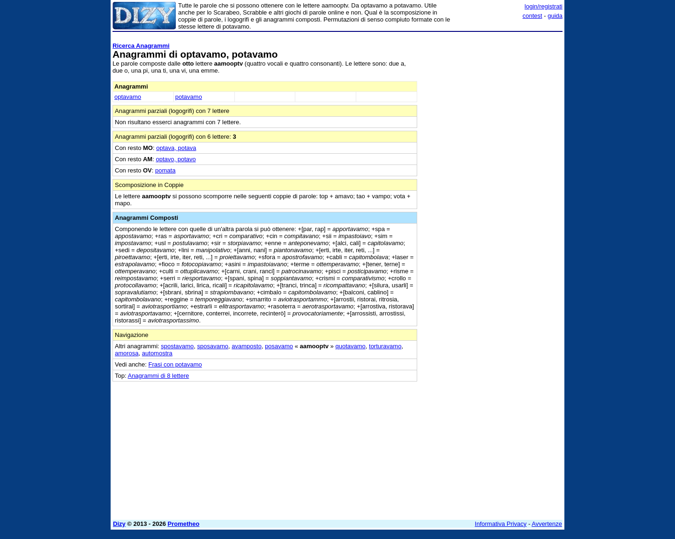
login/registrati (543, 6)
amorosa (127, 353)
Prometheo (184, 523)
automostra (157, 353)
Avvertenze (547, 523)
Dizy (119, 523)
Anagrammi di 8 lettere (158, 375)
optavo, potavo (175, 159)
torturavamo (385, 346)
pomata (165, 170)
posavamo (279, 346)
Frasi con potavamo (175, 364)
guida (555, 15)
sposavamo (212, 346)
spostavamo (177, 346)
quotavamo (350, 346)
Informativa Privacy (501, 523)
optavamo (127, 96)
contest (532, 15)
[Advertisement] (492, 175)
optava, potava (176, 147)
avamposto (247, 346)
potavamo (188, 96)
